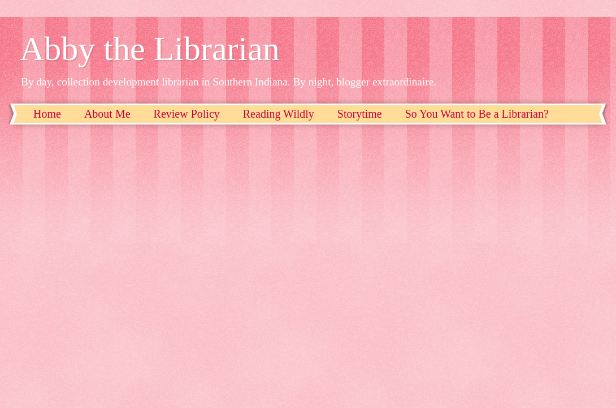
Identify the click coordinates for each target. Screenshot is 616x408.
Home (47, 114)
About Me (107, 114)
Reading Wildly (278, 114)
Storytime (359, 114)
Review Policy (187, 114)
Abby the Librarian (150, 48)
